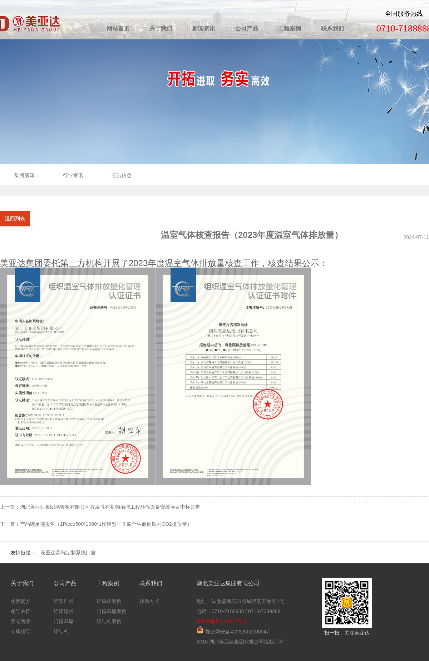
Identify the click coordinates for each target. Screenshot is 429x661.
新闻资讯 (203, 28)
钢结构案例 (109, 621)
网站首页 (118, 28)
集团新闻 (24, 175)
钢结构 (61, 631)
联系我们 (332, 28)
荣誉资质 (21, 621)
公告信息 (122, 175)
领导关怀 (21, 611)
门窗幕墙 (64, 621)
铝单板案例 (109, 601)
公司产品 (246, 28)
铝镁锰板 (64, 611)
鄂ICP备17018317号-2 (222, 621)
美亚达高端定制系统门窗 (68, 552)
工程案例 (289, 28)
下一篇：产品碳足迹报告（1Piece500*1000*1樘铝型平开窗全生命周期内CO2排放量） (96, 524)
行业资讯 (73, 175)
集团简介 (21, 601)
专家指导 (21, 631)
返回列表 (15, 218)
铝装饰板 (64, 601)
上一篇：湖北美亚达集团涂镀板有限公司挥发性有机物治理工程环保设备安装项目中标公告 (100, 507)
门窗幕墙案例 (112, 611)
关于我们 (160, 28)
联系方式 (149, 601)
